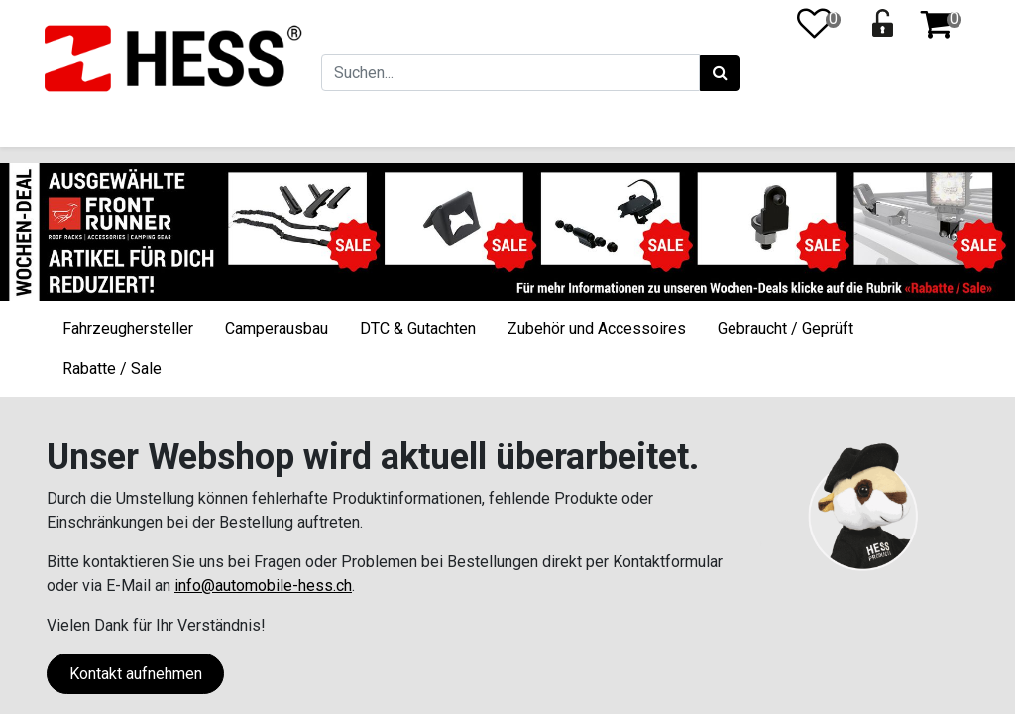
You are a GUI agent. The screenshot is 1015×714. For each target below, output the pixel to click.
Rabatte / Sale (112, 368)
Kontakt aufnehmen (135, 673)
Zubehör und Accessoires (597, 328)
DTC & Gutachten (418, 328)
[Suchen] (718, 73)
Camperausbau (276, 328)
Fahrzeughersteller (127, 328)
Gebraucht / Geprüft (785, 328)
